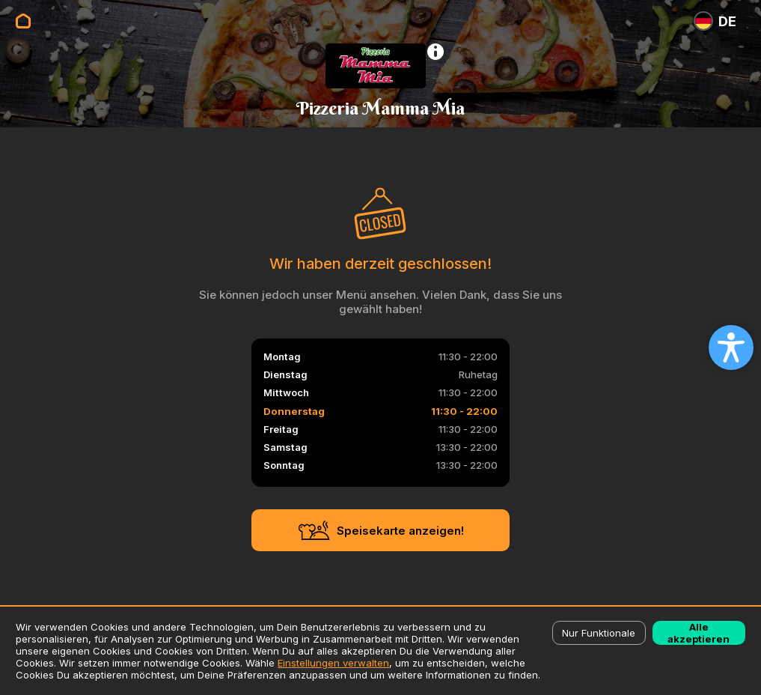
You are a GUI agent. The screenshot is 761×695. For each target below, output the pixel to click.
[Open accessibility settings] (731, 347)
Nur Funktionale (598, 633)
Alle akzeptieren (698, 633)
